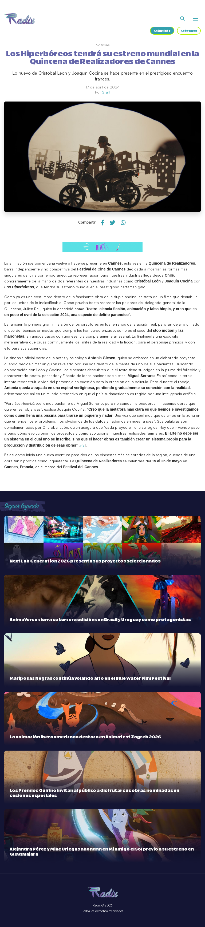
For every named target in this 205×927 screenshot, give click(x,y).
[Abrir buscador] (182, 18)
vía (82, 445)
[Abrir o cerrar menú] (195, 18)
